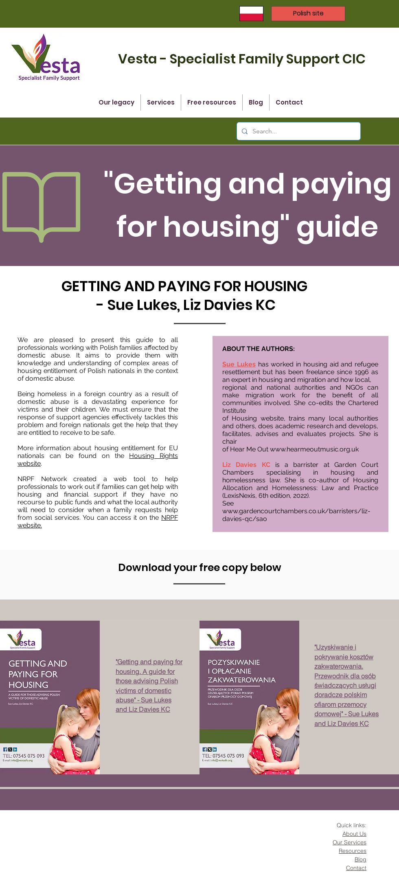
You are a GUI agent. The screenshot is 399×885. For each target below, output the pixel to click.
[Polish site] (308, 13)
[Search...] (297, 131)
